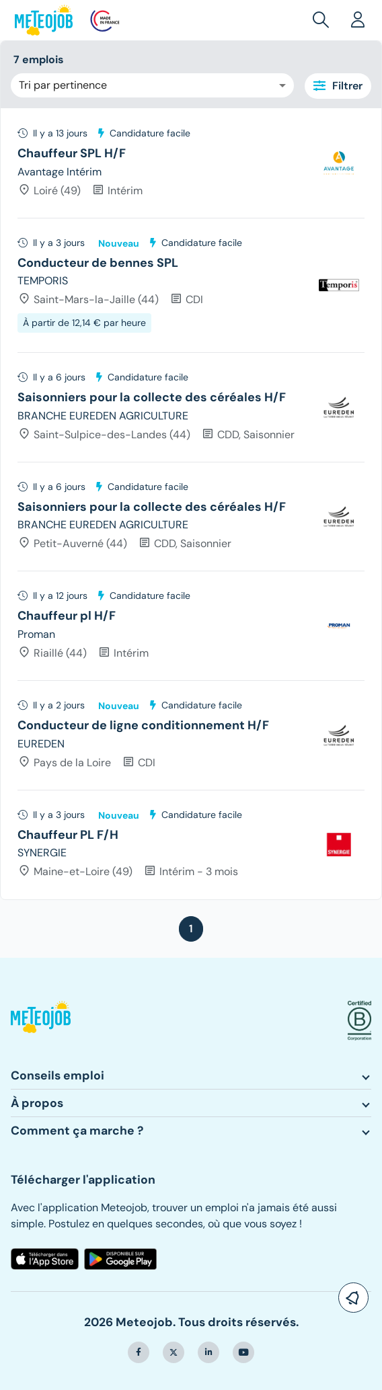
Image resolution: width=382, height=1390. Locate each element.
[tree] (191, 503)
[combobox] (152, 85)
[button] (323, 20)
